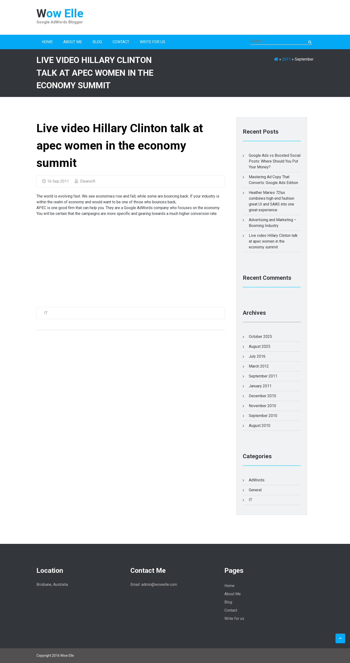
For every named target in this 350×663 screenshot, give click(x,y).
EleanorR (85, 181)
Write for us (152, 42)
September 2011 (263, 376)
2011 (286, 59)
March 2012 (259, 366)
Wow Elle (59, 13)
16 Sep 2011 (55, 181)
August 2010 (259, 425)
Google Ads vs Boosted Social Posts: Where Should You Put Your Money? (274, 161)
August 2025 (259, 346)
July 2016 (257, 356)
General (255, 490)
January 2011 (260, 386)
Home (47, 42)
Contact (121, 42)
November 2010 (262, 405)
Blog (97, 42)
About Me (72, 42)
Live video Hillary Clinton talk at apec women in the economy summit (119, 145)
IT (46, 313)
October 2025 (260, 336)
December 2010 (262, 396)
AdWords (256, 480)
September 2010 (263, 415)
